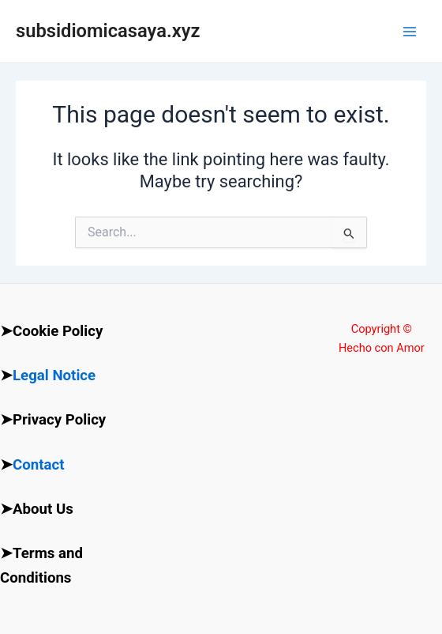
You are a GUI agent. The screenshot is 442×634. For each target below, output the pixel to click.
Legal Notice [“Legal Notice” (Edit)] (54, 375)
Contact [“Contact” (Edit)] (39, 465)
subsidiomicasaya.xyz (108, 31)
